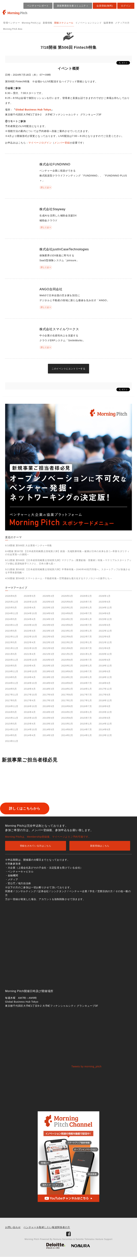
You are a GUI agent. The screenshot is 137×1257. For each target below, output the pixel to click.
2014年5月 (11, 735)
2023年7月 (86, 625)
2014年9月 (48, 729)
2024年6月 (105, 613)
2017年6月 (105, 694)
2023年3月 (48, 630)
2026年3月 (67, 596)
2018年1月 (86, 689)
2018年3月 (48, 689)
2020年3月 (48, 665)
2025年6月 (105, 601)
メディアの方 (122, 22)
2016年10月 (30, 706)
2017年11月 (11, 694)
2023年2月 (67, 630)
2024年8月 (67, 613)
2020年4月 (30, 665)
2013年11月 (11, 741)
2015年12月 (105, 712)
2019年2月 (67, 677)
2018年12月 (105, 677)
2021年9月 (48, 648)
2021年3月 (48, 654)
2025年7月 (86, 601)
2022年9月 (48, 636)
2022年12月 (105, 630)
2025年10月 (30, 601)
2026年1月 (105, 596)
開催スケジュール (63, 22)
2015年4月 (30, 723)
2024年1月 (86, 619)
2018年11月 (11, 683)
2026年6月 (11, 596)
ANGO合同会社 (51, 289)
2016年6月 (105, 706)
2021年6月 (105, 648)
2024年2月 (67, 619)
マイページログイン (40, 142)
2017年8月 (67, 694)
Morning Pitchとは (31, 22)
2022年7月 (86, 636)
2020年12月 (105, 654)
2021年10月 (30, 648)
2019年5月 (11, 677)
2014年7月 (86, 729)
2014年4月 (30, 735)
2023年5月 (11, 630)
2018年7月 (86, 683)
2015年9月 (48, 718)
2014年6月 (105, 729)
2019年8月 (67, 671)
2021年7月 (86, 648)
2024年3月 (48, 619)
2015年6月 (105, 718)
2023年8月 (67, 625)
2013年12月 (105, 735)
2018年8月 (67, 683)
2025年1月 (86, 607)
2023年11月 (11, 625)
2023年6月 (105, 625)
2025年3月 (48, 607)
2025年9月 (48, 601)
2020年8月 (67, 659)
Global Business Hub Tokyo (33, 109)
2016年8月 (67, 706)
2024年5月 (11, 619)
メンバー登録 (62, 142)
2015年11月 (11, 718)
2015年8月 (67, 718)
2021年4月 (30, 654)
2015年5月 (11, 723)
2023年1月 (86, 630)
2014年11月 (11, 729)
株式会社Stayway (52, 209)
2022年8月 (67, 636)
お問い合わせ (13, 1227)
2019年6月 (105, 671)
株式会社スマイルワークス (59, 329)
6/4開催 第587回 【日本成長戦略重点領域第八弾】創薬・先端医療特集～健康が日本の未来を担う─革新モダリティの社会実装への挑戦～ (67, 553)
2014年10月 (30, 729)
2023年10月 (30, 625)
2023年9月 (48, 625)
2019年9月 (48, 671)
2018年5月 (11, 689)
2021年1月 (86, 654)
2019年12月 (105, 665)
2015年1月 (86, 723)
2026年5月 (30, 596)
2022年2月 (67, 642)
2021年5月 (11, 654)
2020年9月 (48, 659)
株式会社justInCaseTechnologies (64, 249)
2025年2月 (67, 607)
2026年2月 (86, 596)
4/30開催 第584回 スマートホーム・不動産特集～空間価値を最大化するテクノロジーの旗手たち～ (58, 578)
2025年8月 (67, 601)
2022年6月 (105, 636)
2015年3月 (48, 723)
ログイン (126, 5)
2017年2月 (67, 700)
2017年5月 (11, 700)
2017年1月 (86, 700)
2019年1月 (86, 677)
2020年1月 (86, 665)
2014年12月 (105, 723)
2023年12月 (105, 619)
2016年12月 (105, 700)
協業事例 (108, 22)
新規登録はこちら (100, 846)
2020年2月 (67, 665)
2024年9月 (48, 613)
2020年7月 (86, 659)
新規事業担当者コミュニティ (72, 5)
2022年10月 (30, 636)
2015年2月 (67, 723)
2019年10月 (30, 671)
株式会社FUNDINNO (54, 164)
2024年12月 (105, 607)
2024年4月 (30, 619)
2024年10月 (30, 613)
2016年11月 (11, 706)
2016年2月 (67, 712)
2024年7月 (86, 613)
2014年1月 (86, 735)
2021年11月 (11, 648)
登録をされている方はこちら (35, 846)
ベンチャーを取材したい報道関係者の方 (46, 1227)
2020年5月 (11, 665)
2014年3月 (48, 735)
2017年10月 (30, 694)
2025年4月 (30, 607)
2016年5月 (11, 712)
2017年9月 (48, 694)
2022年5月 (11, 642)
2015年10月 (30, 718)
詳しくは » (46, 187)
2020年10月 (30, 659)
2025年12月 (11, 601)
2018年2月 (67, 689)
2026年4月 (48, 596)
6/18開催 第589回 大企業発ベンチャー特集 (28, 545)
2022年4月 (30, 642)
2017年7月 (86, 694)
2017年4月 (30, 700)
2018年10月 (30, 683)
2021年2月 (67, 654)
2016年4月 (30, 712)
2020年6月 (105, 659)
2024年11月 (11, 613)
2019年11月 (11, 671)
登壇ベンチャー (11, 22)
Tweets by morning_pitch (86, 1066)
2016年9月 (48, 706)
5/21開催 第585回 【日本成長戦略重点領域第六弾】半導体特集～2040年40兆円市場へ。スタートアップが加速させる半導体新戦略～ (67, 571)
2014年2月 (67, 735)
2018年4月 (30, 689)
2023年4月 (30, 630)
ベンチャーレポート (38, 5)
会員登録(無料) (104, 5)
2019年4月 (30, 677)
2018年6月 (105, 683)
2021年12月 (105, 642)
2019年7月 (86, 671)
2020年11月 (11, 659)
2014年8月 (67, 729)
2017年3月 (48, 700)
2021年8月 (67, 648)
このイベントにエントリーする (68, 368)
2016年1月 (86, 712)
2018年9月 (48, 683)
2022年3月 (48, 642)
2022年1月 (86, 642)
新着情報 (47, 22)
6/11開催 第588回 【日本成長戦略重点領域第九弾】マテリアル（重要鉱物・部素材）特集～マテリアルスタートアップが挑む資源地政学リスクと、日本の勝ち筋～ (68, 562)
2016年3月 (48, 712)
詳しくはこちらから (30, 808)
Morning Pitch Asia (12, 29)
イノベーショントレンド (88, 22)
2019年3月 (48, 677)
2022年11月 (11, 636)
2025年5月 (11, 607)
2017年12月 (105, 689)
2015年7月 (86, 718)
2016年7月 (86, 706)
